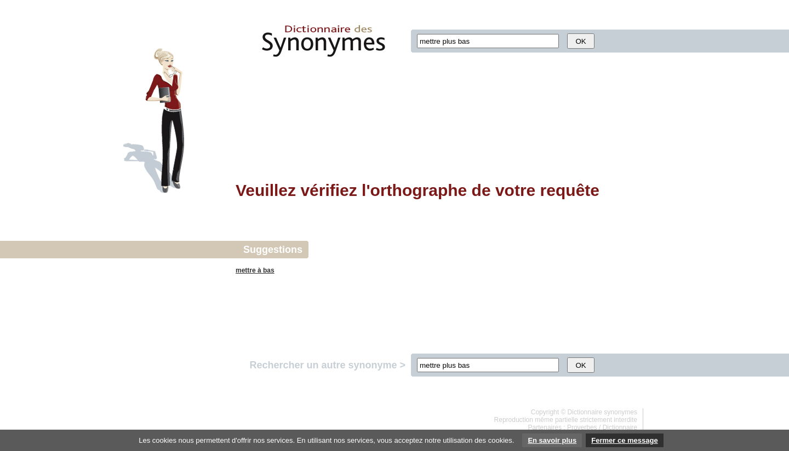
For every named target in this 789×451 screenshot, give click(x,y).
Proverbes (582, 427)
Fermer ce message (624, 440)
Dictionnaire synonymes (602, 412)
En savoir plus (552, 440)
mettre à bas (255, 270)
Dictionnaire (620, 427)
